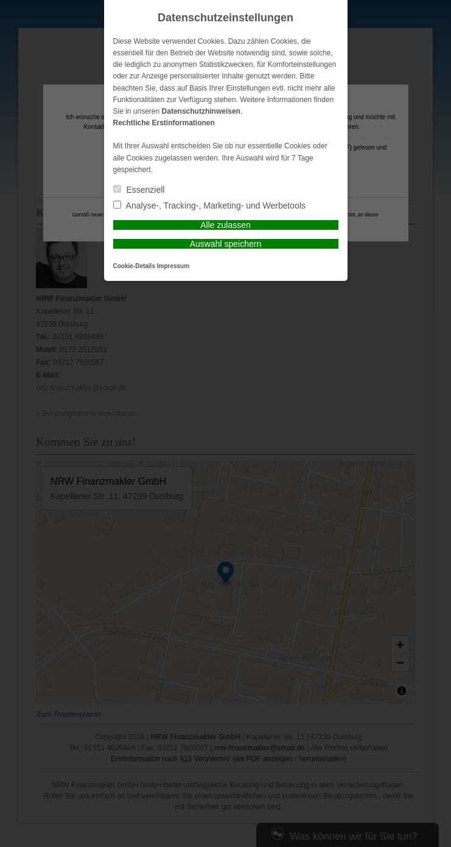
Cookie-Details (134, 266)
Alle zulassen (225, 225)
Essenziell (139, 190)
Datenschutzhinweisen (201, 111)
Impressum (173, 266)
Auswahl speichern (226, 244)
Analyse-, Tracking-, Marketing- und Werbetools (209, 205)
